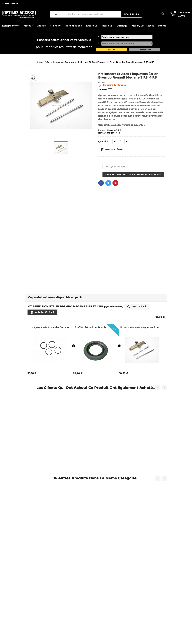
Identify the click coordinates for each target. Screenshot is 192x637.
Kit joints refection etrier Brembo (50, 327)
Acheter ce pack (42, 312)
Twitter (108, 183)
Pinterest (115, 183)
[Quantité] (120, 141)
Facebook (101, 183)
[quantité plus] (126, 141)
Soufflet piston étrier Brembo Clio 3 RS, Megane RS (91, 327)
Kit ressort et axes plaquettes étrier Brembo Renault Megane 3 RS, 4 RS (141, 327)
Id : (100, 82)
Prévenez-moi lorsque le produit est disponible (133, 174)
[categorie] (59, 14)
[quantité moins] (114, 141)
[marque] (127, 37)
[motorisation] (127, 43)
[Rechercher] (94, 14)
